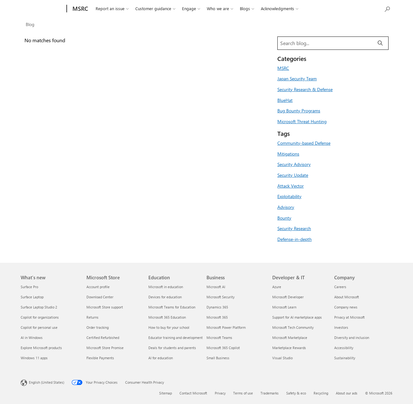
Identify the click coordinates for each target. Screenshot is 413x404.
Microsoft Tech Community (293, 327)
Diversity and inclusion (351, 337)
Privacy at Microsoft (349, 317)
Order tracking (97, 327)
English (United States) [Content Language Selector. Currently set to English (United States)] (46, 382)
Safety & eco (296, 393)
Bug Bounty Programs (298, 110)
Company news (345, 307)
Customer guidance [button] (155, 8)
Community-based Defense (303, 143)
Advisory (285, 207)
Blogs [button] (247, 8)
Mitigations (288, 153)
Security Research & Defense (305, 89)
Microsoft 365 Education (167, 317)
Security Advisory (294, 164)
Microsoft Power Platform (226, 327)
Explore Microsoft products (41, 347)
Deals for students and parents (172, 347)
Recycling (321, 393)
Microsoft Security (220, 297)
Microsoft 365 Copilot (223, 347)
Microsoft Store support (104, 307)
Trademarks (270, 393)
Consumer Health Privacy (144, 382)
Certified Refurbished (102, 337)
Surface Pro (29, 286)
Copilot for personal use (39, 327)
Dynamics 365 (217, 307)
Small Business (218, 357)
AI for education (160, 357)
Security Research (294, 228)
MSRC (283, 68)
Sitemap (165, 393)
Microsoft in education (165, 286)
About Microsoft (346, 297)
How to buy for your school (168, 327)
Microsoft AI (216, 286)
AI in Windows (32, 337)
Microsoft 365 (217, 317)
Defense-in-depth (294, 239)
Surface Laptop (32, 297)
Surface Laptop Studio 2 (39, 307)
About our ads (346, 393)
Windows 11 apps (34, 357)
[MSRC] (79, 8)
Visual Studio (282, 357)
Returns (92, 317)
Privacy (220, 393)
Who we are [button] (220, 8)
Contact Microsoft (193, 393)
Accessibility (343, 347)
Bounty (284, 218)
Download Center (99, 297)
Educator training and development (175, 337)
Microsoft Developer (288, 297)
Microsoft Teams (219, 337)
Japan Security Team (297, 78)
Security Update (292, 175)
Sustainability (344, 357)
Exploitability (289, 196)
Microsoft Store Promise (105, 347)
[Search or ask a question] (387, 8)
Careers (340, 286)
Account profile (98, 286)
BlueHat (285, 100)
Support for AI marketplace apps (297, 317)
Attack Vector (290, 185)
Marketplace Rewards (289, 347)
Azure (276, 286)
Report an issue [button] (112, 8)
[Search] (380, 43)
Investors (341, 327)
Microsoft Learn (284, 307)
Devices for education (165, 297)
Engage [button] (191, 8)
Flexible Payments (100, 357)
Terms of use (243, 393)
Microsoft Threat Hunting (302, 121)
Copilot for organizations (40, 317)
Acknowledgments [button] (279, 8)
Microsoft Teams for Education (171, 307)
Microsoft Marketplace (289, 337)
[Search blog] (325, 43)
